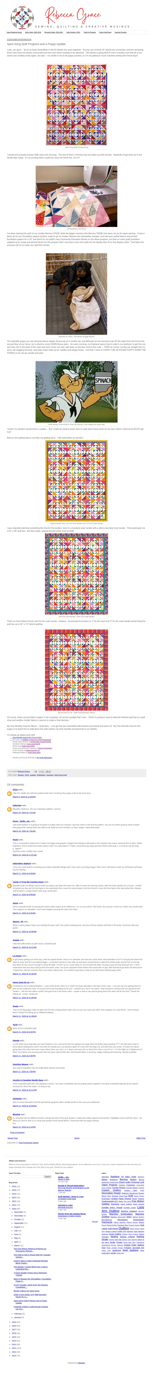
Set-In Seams (133, 1234)
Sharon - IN (18, 921)
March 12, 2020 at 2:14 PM (24, 1127)
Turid (15, 1025)
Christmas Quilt (137, 1182)
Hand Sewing (138, 1204)
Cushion (141, 1188)
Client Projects (109, 1185)
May (16, 1238)
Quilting (124, 1228)
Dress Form (106, 1196)
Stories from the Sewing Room (72, 1214)
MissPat (16, 1114)
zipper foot (120, 1253)
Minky (129, 1217)
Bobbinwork (106, 1182)
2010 (14, 1356)
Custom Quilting (111, 1190)
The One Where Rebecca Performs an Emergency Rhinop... (30, 1250)
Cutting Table (130, 1190)
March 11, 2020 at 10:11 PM (25, 1090)
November (18, 1216)
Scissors (105, 1234)
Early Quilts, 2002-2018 (33, 32)
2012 (14, 1348)
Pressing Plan (122, 1225)
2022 (14, 1201)
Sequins (125, 1234)
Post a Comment (17, 1132)
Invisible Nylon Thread (112, 1207)
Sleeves (124, 1240)
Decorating (107, 1193)
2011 (14, 1352)
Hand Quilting (126, 1204)
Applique (115, 1176)
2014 (14, 1341)
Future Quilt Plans (105, 32)
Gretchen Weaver (20, 1064)
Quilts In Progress (90, 32)
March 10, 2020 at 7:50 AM (24, 831)
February (18, 1314)
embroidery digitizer (22, 863)
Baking (104, 1179)
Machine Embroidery (121, 1214)
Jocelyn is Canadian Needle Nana (28, 1080)
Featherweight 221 (110, 1201)
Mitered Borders (138, 1217)
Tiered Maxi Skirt (129, 1242)
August (17, 1227)
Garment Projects (120, 32)
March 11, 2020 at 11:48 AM (24, 1016)
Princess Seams (134, 1225)
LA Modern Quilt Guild (67, 1199)
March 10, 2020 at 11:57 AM (24, 855)
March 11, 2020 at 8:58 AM (24, 894)
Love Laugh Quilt (33, 744)
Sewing (114, 1236)
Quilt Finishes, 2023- (73, 32)
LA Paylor (17, 956)
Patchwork (107, 1222)
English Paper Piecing (121, 1199)
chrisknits (17, 1098)
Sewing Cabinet (127, 1237)
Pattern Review (132, 1222)
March (17, 1245)
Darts (142, 1190)
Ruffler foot (121, 1231)
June (16, 1234)
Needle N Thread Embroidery (71, 1186)
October (18, 1219)
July (16, 1231)
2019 (14, 1322)
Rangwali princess (65, 1207)
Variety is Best (63, 1179)
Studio (112, 1242)
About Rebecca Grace (14, 32)
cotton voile (106, 1250)
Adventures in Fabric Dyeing (69, 1216)
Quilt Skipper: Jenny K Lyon (71, 1196)
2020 (14, 1209)
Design (117, 1193)
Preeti (15, 840)
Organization (138, 1220)
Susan (15, 1006)
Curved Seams (132, 1188)
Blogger (81, 1363)
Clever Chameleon (45, 748)
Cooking (122, 1185)
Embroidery (106, 1199)
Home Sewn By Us (33, 750)
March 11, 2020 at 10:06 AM (24, 931)
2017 (14, 1329)
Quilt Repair (113, 1228)
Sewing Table (113, 1240)
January (18, 1317)
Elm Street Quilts (35, 737)
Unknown (17, 805)
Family (134, 1199)
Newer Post (13, 1138)
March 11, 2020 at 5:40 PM (24, 1032)
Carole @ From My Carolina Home (28, 882)
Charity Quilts (124, 1182)
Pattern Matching (120, 1222)
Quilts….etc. (63, 1177)
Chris (15, 789)
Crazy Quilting (106, 1188)
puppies (33, 775)
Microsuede (122, 1217)
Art (122, 1177)
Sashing (130, 1231)
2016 (14, 1333)
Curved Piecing (118, 1188)
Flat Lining (127, 1201)
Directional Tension (136, 1193)
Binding (133, 1179)
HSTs (27, 775)
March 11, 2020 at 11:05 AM (24, 998)
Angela (16, 940)
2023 (14, 1197)
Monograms (123, 1220)
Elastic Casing (139, 1196)
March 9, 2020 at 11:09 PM (24, 797)
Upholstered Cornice (109, 1245)
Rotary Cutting (111, 1231)
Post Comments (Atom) (29, 1143)
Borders (21, 775)
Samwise (49, 775)
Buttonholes (114, 1182)
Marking (114, 1217)
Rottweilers (41, 775)
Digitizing (125, 1193)
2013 (14, 1344)
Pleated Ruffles (111, 1225)
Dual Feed (123, 1196)
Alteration (105, 1177)
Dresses (115, 1196)
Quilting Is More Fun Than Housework (36, 739)
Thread (119, 1242)
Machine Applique (129, 1211)
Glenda (16, 1040)
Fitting (120, 1201)
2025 (14, 1190)
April (16, 1242)
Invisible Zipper (130, 1208)
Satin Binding (139, 1231)
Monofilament (107, 1220)
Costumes (130, 1185)
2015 (14, 1337)
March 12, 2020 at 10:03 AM (24, 1106)
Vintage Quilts (130, 1245)
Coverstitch (140, 1185)
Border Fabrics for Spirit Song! (27, 1291)
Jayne (15, 903)
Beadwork (113, 1180)
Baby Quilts (130, 1177)
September (19, 1223)
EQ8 (130, 1196)
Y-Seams (127, 1248)
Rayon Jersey (134, 1229)
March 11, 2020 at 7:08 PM (24, 1071)
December (18, 1212)
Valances (120, 1245)
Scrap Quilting (115, 1234)
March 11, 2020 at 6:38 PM (24, 1056)
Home (76, 1138)
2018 (14, 1326)
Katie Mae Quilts (28, 746)
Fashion (141, 1199)
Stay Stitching (132, 1240)
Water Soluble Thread (115, 1248)
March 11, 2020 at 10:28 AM (24, 974)
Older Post (140, 1138)
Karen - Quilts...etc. (21, 821)
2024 (14, 1194)
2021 (14, 1205)
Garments (115, 1204)
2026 (14, 1186)
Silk (120, 1240)
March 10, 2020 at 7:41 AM (24, 813)
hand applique (130, 1250)
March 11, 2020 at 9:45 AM (24, 913)
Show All (95, 1221)
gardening (116, 1250)
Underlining (140, 1242)
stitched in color (65, 1205)
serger (113, 1253)
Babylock (141, 1177)
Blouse (141, 1180)
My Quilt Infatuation (44, 757)
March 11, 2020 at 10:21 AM (24, 947)
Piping (104, 1225)
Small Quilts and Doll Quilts (40, 742)
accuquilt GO (138, 1248)
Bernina (124, 1179)
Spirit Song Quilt (60, 775)
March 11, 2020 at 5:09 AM (24, 873)
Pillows (141, 1222)
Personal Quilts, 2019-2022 (53, 32)
